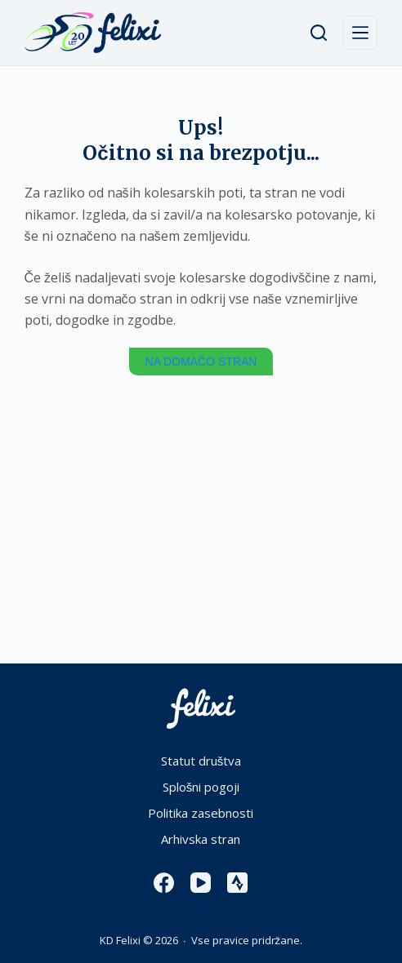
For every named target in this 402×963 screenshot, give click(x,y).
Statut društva (201, 761)
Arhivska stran (200, 839)
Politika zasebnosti (200, 813)
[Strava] (237, 882)
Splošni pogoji (201, 787)
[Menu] (360, 33)
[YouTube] (200, 882)
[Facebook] (164, 882)
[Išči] (318, 32)
